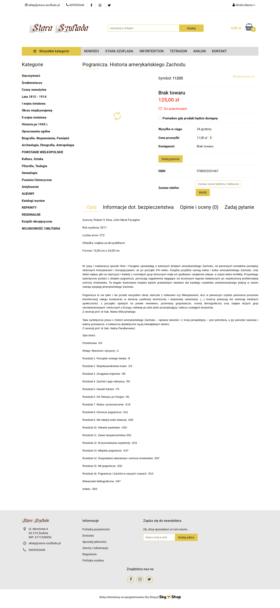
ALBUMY (28, 194)
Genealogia (29, 173)
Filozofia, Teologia (34, 166)
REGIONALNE (31, 215)
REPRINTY (29, 207)
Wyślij (203, 192)
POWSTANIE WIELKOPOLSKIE (42, 152)
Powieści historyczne (37, 180)
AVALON (199, 51)
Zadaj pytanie (170, 159)
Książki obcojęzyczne (37, 221)
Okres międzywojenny (37, 110)
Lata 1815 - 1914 (34, 97)
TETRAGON (178, 51)
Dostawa (88, 535)
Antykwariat (30, 187)
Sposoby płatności (94, 541)
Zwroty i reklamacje (95, 548)
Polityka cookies (93, 560)
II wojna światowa (34, 117)
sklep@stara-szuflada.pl (45, 543)
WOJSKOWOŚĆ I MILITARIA (41, 228)
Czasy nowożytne (34, 90)
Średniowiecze (32, 83)
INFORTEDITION (151, 51)
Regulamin (89, 554)
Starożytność (31, 76)
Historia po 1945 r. (35, 124)
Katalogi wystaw (33, 201)
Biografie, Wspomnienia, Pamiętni (45, 138)
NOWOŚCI (91, 51)
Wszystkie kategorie (51, 51)
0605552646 (37, 550)
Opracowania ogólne (36, 131)
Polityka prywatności (96, 529)
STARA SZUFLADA (119, 51)
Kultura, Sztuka (32, 159)
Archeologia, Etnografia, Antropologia (48, 145)
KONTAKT (219, 51)
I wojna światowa (33, 103)
